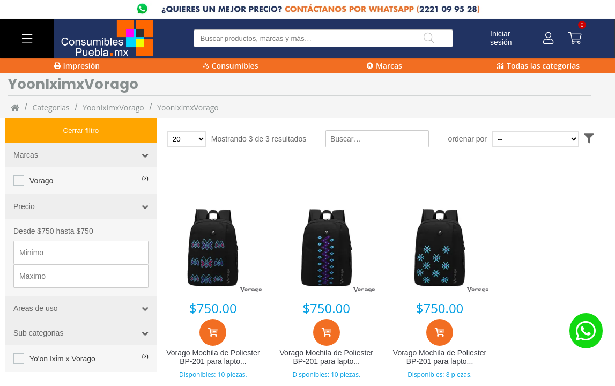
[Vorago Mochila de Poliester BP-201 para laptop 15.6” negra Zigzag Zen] (326, 247)
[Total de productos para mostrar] (186, 139)
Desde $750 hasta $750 (53, 207)
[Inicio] (15, 107)
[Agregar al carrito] (212, 332)
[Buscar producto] (324, 38)
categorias (50, 107)
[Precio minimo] (81, 228)
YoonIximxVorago (113, 107)
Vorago (41, 156)
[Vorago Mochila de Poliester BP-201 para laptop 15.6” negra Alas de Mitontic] (213, 247)
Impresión (77, 66)
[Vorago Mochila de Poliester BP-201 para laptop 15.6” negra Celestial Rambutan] (439, 247)
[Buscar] (429, 38)
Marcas (384, 66)
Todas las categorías (538, 66)
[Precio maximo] (81, 252)
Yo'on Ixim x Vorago (62, 334)
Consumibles (230, 66)
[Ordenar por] (556, 139)
